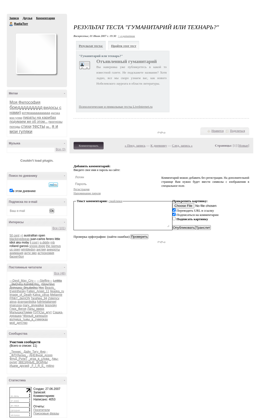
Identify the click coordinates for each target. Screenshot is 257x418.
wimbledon (28, 249)
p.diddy (45, 242)
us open (15, 249)
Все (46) (60, 273)
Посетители (41, 410)
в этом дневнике (24, 191)
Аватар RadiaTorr (36, 54)
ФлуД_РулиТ (18, 359)
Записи (14, 18)
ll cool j (34, 242)
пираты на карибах (39, 117)
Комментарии (45, 18)
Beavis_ (50, 287)
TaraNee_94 (39, 298)
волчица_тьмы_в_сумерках (29, 319)
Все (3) (61, 149)
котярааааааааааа (36, 113)
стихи (26, 126)
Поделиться (237, 131)
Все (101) (59, 228)
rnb (52, 242)
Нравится (218, 131)
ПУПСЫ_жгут (42, 312)
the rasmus (53, 246)
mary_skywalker (33, 305)
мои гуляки (16, 117)
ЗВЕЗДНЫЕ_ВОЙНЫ (33, 362)
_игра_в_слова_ (39, 359)
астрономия (46, 253)
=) (21, 235)
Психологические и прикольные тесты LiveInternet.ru (116, 106)
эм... (48, 127)
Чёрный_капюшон (35, 316)
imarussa (16, 305)
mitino (50, 366)
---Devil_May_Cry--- (23, 280)
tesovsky (51, 305)
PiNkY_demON (20, 298)
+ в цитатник (126, 35)
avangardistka (26, 302)
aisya (13, 302)
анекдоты (53, 249)
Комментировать (88, 145)
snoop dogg (37, 246)
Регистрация (82, 189)
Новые (243, 145)
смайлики (115, 201)
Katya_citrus (41, 294)
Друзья (27, 18)
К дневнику (159, 145)
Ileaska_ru (57, 291)
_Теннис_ (16, 351)
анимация (16, 253)
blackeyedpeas (20, 239)
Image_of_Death (21, 294)
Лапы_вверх (35, 309)
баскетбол (17, 256)
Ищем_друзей (19, 366)
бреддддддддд (26, 107)
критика (55, 113)
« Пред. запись (135, 145)
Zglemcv (53, 298)
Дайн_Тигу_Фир (35, 351)
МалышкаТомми (21, 312)
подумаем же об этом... (29, 122)
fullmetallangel (46, 302)
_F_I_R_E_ (37, 366)
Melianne (56, 294)
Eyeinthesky (18, 291)
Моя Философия (25, 102)
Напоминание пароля (87, 193)
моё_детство (18, 323)
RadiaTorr (11, 24)
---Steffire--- (44, 280)
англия (41, 249)
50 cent (14, 235)
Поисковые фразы (46, 413)
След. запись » (182, 145)
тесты (38, 126)
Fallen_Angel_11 (38, 291)
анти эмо (30, 253)
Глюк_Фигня (18, 309)
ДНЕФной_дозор (40, 355)
